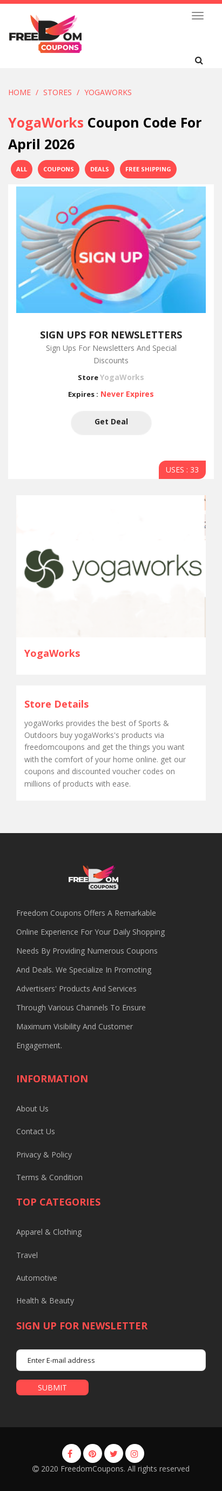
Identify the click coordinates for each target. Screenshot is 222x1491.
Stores (57, 92)
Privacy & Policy (44, 1154)
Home (19, 92)
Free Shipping (148, 169)
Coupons (58, 169)
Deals (99, 169)
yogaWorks (108, 92)
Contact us (35, 1131)
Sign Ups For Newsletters (111, 334)
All (21, 169)
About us (32, 1108)
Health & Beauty (45, 1300)
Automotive (36, 1278)
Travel (27, 1255)
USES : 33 (182, 469)
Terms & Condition (49, 1177)
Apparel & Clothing (49, 1232)
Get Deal (111, 423)
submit (52, 1387)
